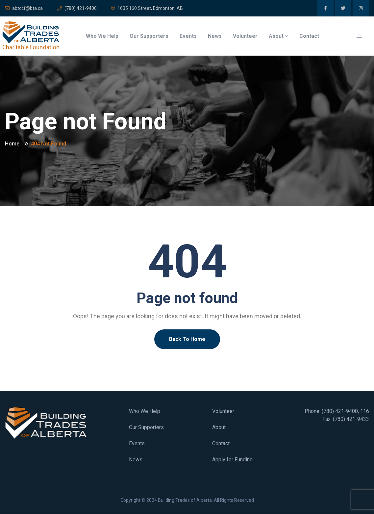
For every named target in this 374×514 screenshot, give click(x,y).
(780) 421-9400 (77, 8)
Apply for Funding (232, 459)
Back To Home (187, 339)
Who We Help (102, 36)
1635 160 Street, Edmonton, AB (147, 8)
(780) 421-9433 (351, 419)
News (215, 36)
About (276, 36)
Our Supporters (149, 36)
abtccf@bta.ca (24, 8)
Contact (309, 36)
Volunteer (245, 36)
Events (188, 36)
